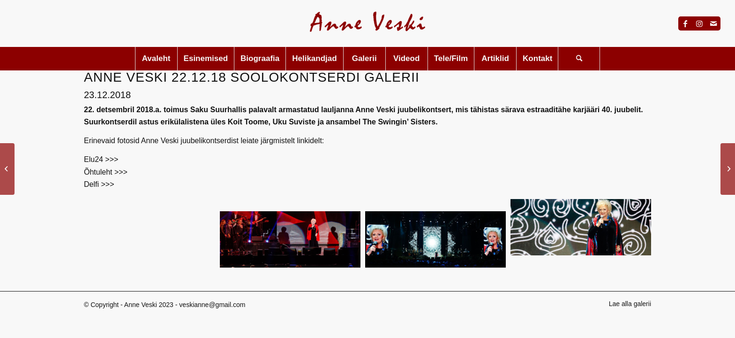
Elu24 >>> (101, 159)
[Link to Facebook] (685, 23)
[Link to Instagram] (699, 23)
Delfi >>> (99, 184)
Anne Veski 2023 (148, 304)
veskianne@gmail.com (212, 304)
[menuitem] (156, 58)
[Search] (579, 58)
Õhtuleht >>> (106, 172)
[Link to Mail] (713, 23)
